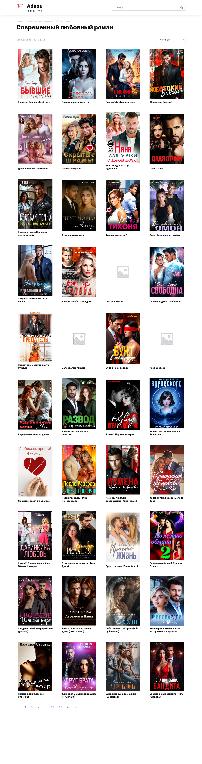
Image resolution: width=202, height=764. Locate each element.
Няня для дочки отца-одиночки (120, 170)
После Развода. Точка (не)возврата (77, 508)
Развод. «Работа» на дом (79, 305)
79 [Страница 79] (62, 725)
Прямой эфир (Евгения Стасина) (33, 712)
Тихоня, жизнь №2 (118, 238)
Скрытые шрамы (73, 171)
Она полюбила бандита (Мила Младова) (165, 712)
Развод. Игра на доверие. (122, 439)
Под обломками (116, 305)
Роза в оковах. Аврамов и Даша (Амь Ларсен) (79, 645)
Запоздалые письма (76, 372)
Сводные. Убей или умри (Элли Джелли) (34, 645)
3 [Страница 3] (36, 725)
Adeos (34, 6)
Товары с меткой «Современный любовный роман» (52, 21)
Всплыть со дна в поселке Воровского (163, 438)
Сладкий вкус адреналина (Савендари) (122, 712)
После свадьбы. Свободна (160, 304)
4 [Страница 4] (45, 725)
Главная (20, 21)
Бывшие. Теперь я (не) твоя (33, 103)
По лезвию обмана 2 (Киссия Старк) (163, 575)
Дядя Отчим (158, 171)
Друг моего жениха (75, 238)
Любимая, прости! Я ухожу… (31, 508)
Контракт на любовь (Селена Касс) (163, 508)
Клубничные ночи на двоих (32, 438)
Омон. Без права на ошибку (162, 237)
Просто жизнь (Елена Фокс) (120, 575)
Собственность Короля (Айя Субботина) (121, 645)
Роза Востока (159, 372)
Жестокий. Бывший (163, 104)
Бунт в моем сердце (119, 372)
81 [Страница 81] (82, 725)
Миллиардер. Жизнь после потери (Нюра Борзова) (163, 644)
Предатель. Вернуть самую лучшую (32, 371)
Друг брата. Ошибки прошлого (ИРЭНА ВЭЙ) (77, 712)
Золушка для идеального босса (35, 304)
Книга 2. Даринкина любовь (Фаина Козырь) (34, 575)
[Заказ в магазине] (170, 40)
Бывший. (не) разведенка (123, 104)
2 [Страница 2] (28, 725)
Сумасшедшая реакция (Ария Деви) (78, 575)
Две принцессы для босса (31, 170)
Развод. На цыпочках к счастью (77, 438)
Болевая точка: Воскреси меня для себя (35, 237)
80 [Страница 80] (72, 725)
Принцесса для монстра (78, 104)
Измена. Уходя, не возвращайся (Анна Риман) (119, 506)
